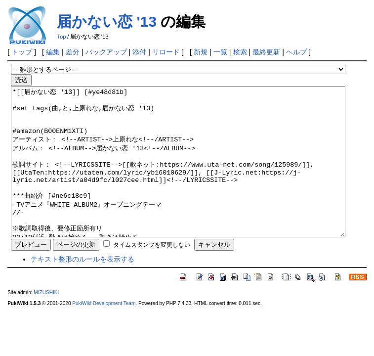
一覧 (220, 52)
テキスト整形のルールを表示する (82, 289)
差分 (73, 52)
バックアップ (106, 52)
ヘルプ (296, 52)
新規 (201, 52)
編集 (53, 52)
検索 (240, 52)
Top (61, 37)
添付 (139, 52)
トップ (21, 52)
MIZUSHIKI (46, 322)
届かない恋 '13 (107, 21)
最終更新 (266, 52)
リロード (166, 52)
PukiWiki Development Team (103, 333)
